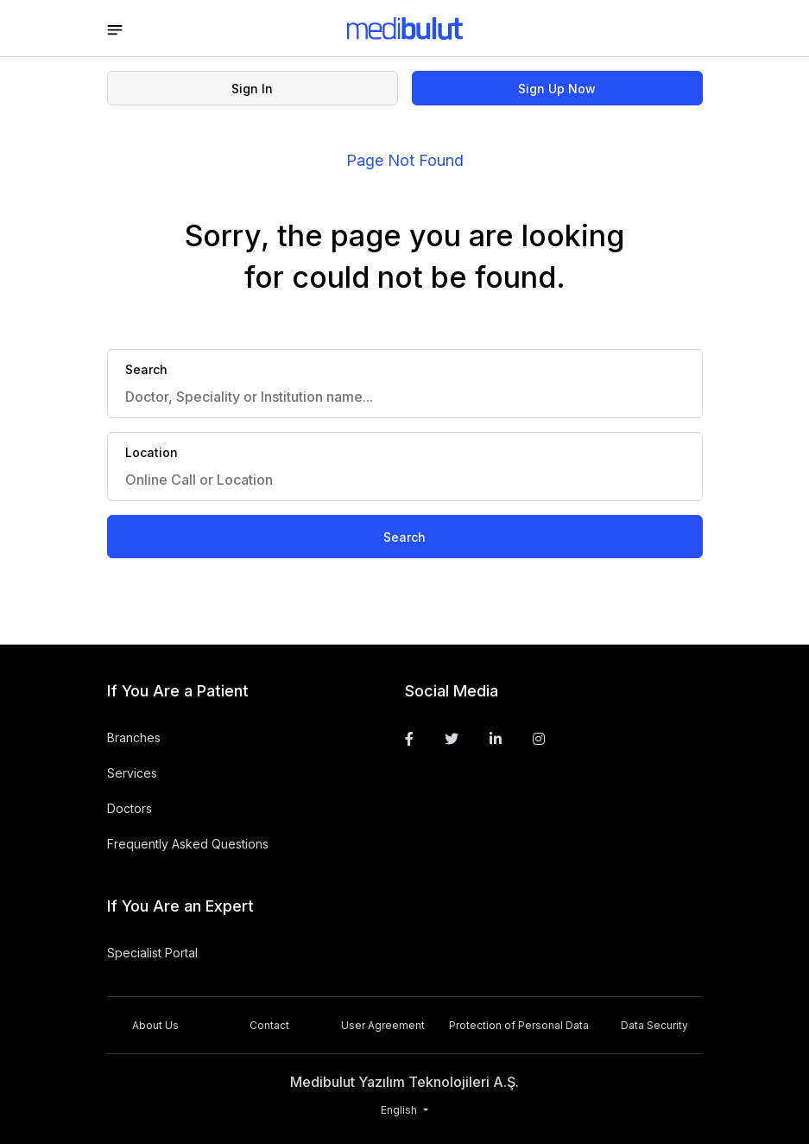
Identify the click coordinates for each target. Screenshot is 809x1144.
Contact (269, 1025)
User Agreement (383, 1025)
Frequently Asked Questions (188, 843)
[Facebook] (409, 738)
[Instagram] (539, 738)
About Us (155, 1025)
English (400, 1109)
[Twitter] (451, 738)
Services (132, 773)
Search (404, 537)
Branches (134, 737)
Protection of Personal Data (519, 1025)
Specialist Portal (152, 952)
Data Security (654, 1025)
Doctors (129, 808)
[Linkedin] (496, 738)
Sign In (252, 88)
